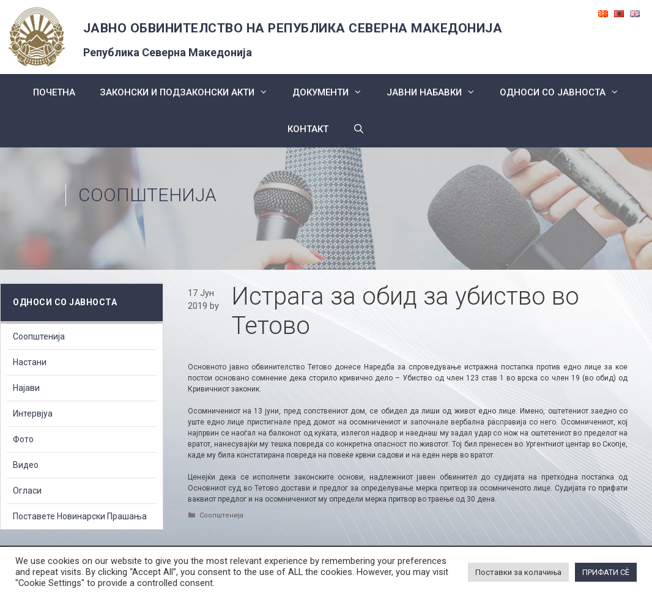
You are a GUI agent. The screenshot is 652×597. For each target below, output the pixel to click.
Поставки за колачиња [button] (518, 572)
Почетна (54, 92)
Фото (23, 439)
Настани (29, 362)
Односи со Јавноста (565, 92)
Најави (26, 388)
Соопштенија (147, 195)
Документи (333, 92)
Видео (26, 465)
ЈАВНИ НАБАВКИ (437, 92)
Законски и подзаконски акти (190, 92)
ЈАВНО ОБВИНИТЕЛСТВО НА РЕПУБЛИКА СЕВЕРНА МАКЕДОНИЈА (293, 28)
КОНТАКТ (307, 129)
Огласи (27, 490)
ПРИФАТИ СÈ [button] (605, 572)
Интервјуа (33, 413)
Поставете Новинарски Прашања (80, 516)
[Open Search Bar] (359, 129)
